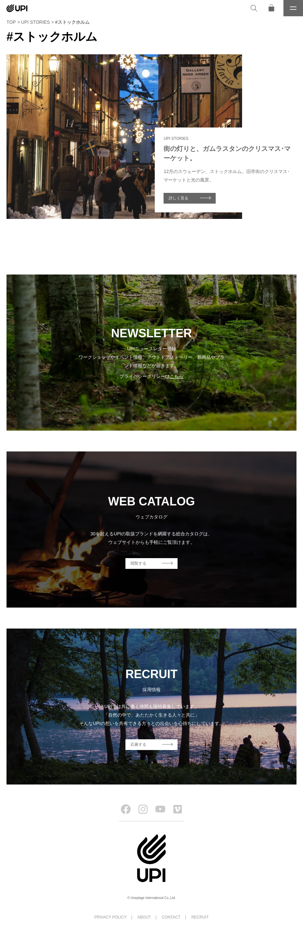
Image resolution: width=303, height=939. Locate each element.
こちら (176, 376)
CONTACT (171, 917)
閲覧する (138, 563)
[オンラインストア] (271, 8)
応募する (138, 744)
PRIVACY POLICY (110, 917)
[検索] (254, 8)
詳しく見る (178, 198)
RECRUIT (200, 917)
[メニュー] (293, 8)
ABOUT (144, 917)
